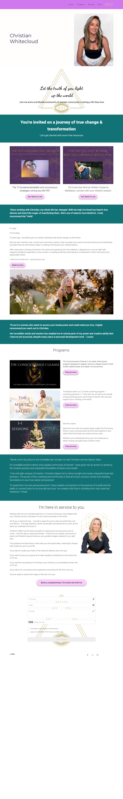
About (99, 4)
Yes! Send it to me (35, 197)
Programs (80, 4)
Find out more (70, 372)
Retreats (91, 4)
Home (71, 4)
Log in (109, 4)
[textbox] (88, 364)
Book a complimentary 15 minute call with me (61, 583)
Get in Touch (61, 639)
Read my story (17, 265)
